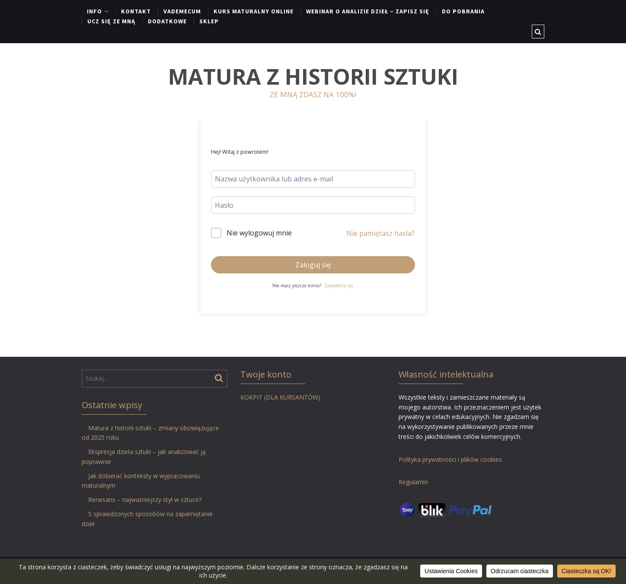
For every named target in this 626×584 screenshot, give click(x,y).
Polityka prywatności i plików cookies (450, 459)
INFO (94, 11)
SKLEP (209, 21)
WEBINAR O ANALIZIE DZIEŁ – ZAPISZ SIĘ (367, 11)
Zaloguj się (313, 265)
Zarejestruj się (338, 285)
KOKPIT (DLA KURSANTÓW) (280, 397)
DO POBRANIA (463, 11)
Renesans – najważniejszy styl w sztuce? (144, 499)
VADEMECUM (182, 11)
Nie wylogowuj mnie (259, 233)
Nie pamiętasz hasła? (380, 233)
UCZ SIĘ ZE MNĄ (111, 21)
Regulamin (413, 482)
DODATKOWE (167, 21)
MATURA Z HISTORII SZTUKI (313, 77)
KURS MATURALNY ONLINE (254, 11)
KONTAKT (136, 11)
